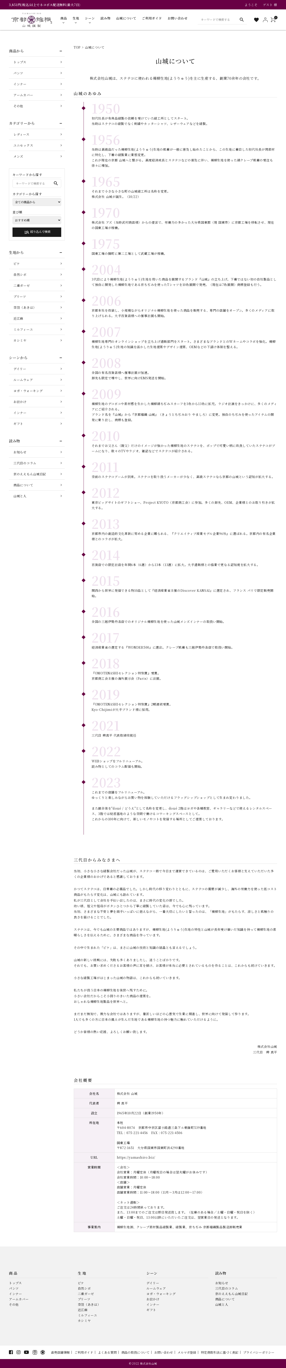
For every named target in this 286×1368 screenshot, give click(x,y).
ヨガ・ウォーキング (28, 390)
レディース (21, 134)
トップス (19, 62)
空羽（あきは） (24, 307)
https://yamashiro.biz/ (136, 1157)
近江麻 (18, 318)
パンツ (18, 73)
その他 (18, 106)
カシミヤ (20, 340)
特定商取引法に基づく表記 (219, 1352)
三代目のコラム (24, 463)
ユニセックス (23, 145)
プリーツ (19, 296)
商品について (23, 485)
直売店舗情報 (60, 1352)
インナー (20, 84)
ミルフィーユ (23, 329)
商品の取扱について (135, 1352)
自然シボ (20, 274)
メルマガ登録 (186, 1352)
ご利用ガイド (83, 1352)
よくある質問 (107, 1352)
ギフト (18, 423)
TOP (77, 47)
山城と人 (20, 496)
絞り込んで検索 (37, 232)
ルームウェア (23, 379)
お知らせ (20, 452)
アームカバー (23, 95)
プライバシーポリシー (258, 1352)
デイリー (19, 369)
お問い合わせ (163, 1352)
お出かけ (20, 401)
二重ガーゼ (21, 285)
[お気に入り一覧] (256, 20)
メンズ (18, 156)
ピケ (16, 263)
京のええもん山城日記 (29, 474)
